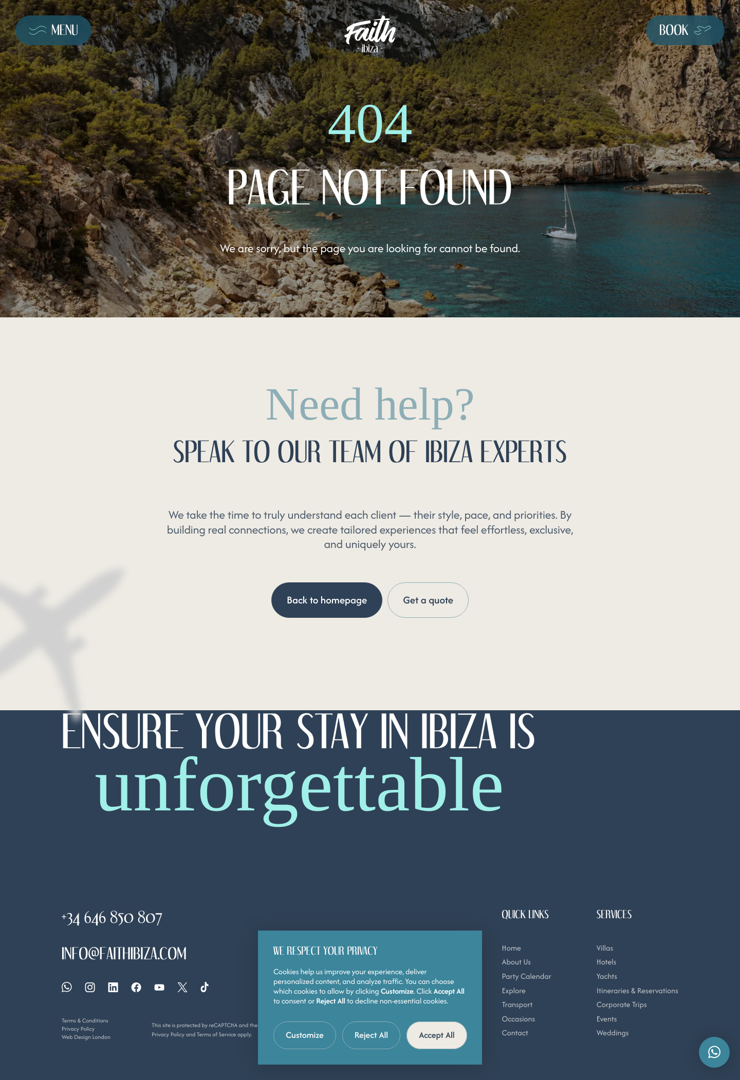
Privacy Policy (78, 1029)
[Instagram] (90, 987)
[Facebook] (136, 987)
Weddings (613, 1033)
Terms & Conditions (85, 1020)
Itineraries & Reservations (637, 991)
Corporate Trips (622, 1004)
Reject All (371, 1035)
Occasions (518, 1019)
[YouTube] (159, 987)
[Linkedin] (113, 987)
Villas (605, 948)
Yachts (607, 976)
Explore (514, 991)
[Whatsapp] (67, 987)
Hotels (606, 962)
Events (607, 1019)
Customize (305, 1035)
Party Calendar (526, 976)
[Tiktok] (204, 987)
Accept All (437, 1035)
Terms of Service (216, 1034)
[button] (714, 1052)
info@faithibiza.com (124, 954)
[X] (182, 987)
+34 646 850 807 (112, 917)
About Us (516, 962)
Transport (517, 1004)
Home (511, 948)
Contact (515, 1033)
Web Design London (86, 1037)
